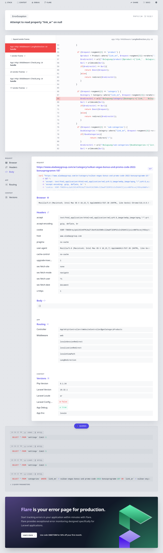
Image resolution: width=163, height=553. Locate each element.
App (6, 180)
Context (9, 193)
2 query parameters (20, 485)
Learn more (29, 535)
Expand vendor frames (20, 39)
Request (8, 158)
